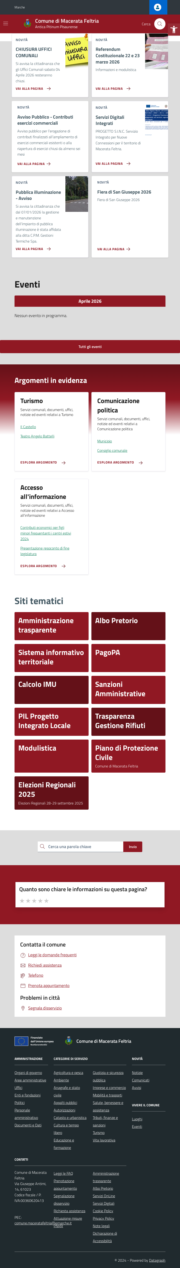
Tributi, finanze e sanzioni (105, 1121)
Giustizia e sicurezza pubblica (108, 1076)
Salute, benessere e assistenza (108, 1106)
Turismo (99, 1132)
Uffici (18, 1087)
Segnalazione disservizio (64, 1199)
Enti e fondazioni (28, 1095)
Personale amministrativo (26, 1113)
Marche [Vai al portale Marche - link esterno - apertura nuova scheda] (20, 7)
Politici (20, 1102)
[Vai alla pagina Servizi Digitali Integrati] (112, 161)
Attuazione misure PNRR (68, 1222)
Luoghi (137, 1119)
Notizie (137, 1072)
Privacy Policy (103, 1218)
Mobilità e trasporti (107, 1095)
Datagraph (157, 1260)
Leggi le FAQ (63, 1173)
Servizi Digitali (103, 1203)
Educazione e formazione (64, 1143)
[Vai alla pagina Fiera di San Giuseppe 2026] (114, 247)
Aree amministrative (30, 1080)
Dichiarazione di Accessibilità (105, 1237)
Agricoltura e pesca (68, 1072)
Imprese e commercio (109, 1087)
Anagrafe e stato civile (67, 1091)
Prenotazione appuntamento (65, 1184)
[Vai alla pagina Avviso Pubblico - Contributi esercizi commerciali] (34, 162)
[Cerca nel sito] (159, 24)
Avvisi (136, 1087)
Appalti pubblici (65, 1102)
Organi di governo (28, 1072)
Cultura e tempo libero (66, 1128)
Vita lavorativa (104, 1140)
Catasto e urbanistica (70, 1117)
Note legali (101, 1226)
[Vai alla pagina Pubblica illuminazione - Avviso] (32, 247)
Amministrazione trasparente (106, 1177)
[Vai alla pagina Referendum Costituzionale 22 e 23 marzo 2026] (112, 86)
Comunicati (140, 1080)
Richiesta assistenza (69, 1211)
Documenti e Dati (28, 1125)
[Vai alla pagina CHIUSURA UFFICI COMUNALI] (32, 86)
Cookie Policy (103, 1211)
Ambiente (61, 1080)
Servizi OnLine (104, 1196)
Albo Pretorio (103, 1188)
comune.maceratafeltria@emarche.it (43, 1223)
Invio (133, 846)
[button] (174, 29)
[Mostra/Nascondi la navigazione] (5, 23)
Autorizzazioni (64, 1110)
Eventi (137, 1126)
